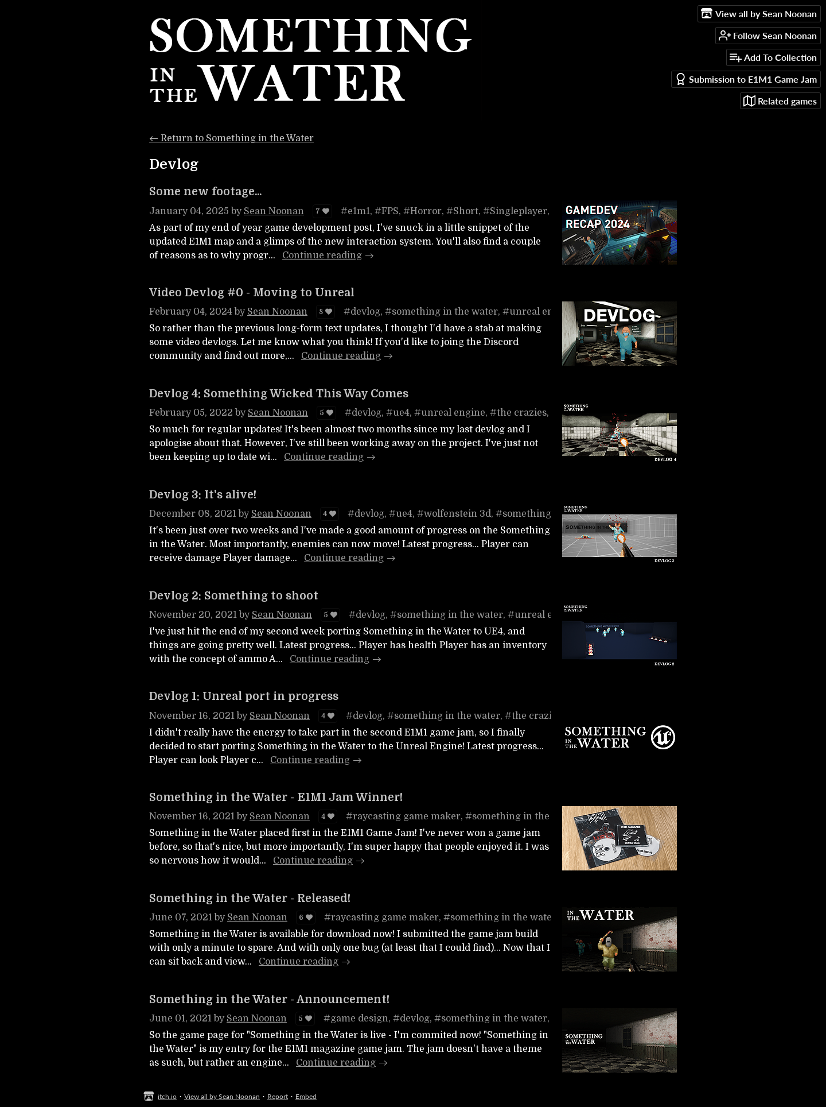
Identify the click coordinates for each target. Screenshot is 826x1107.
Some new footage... (205, 191)
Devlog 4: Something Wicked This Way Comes (278, 394)
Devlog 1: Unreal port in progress (243, 696)
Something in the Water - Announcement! (269, 999)
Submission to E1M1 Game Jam (746, 79)
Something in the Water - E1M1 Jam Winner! (276, 797)
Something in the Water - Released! (249, 898)
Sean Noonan (274, 211)
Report (277, 1096)
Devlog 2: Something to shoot (233, 596)
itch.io (167, 1096)
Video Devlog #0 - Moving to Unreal (251, 293)
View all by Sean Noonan (222, 1096)
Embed (306, 1096)
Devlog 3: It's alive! (202, 495)
